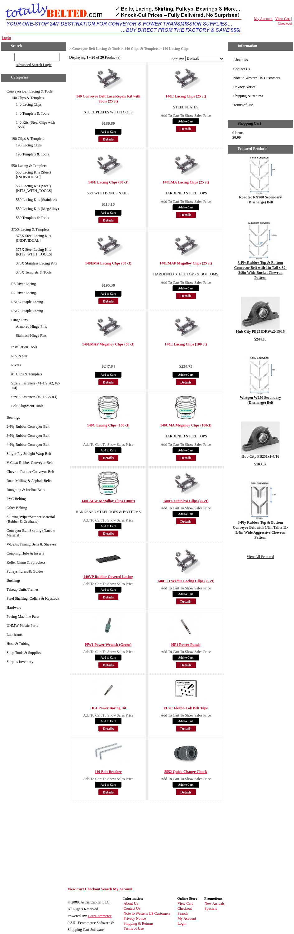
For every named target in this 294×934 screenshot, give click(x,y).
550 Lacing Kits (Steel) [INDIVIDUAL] (33, 174)
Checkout (285, 23)
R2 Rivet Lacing (23, 293)
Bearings (13, 417)
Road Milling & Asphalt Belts (29, 481)
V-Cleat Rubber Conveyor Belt (30, 462)
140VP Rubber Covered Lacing (108, 576)
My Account (263, 19)
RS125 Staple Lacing (27, 311)
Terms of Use (243, 105)
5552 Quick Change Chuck (185, 772)
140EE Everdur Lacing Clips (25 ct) (185, 581)
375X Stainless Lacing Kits (36, 263)
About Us (240, 60)
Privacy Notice (244, 87)
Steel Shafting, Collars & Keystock (33, 598)
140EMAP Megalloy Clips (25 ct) (186, 263)
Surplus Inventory (20, 662)
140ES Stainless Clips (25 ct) (185, 501)
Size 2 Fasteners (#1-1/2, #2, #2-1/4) (35, 385)
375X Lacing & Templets (30, 229)
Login (6, 38)
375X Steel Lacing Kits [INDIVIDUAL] (33, 238)
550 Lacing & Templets (28, 166)
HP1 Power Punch (186, 644)
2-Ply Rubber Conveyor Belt (28, 426)
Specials (211, 908)
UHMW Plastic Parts (22, 625)
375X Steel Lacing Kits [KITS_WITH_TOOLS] (34, 251)
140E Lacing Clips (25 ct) (186, 96)
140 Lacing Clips (29, 104)
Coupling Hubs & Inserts (25, 553)
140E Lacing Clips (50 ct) (108, 182)
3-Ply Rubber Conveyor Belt (28, 435)
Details (108, 139)
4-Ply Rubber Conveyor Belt (28, 444)
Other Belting (17, 508)
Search (106, 889)
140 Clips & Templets (27, 98)
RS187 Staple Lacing (27, 302)
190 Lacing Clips (29, 145)
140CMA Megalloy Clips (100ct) (185, 425)
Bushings (14, 580)
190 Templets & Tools (32, 154)
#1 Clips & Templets (26, 374)
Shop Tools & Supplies (24, 652)
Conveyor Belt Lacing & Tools (30, 91)
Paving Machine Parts (23, 616)
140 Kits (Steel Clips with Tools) (35, 124)
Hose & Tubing (18, 643)
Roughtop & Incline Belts (26, 490)
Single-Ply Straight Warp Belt (29, 453)
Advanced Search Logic (33, 65)
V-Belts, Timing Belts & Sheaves (31, 544)
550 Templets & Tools (32, 218)
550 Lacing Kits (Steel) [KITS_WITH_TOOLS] (34, 188)
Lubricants (14, 634)
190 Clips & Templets (27, 138)
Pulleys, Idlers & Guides (25, 571)
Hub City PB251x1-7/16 (260, 456)
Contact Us (241, 69)
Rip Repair (19, 356)
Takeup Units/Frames (23, 589)
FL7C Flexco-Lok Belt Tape (186, 708)
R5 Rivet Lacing (23, 284)
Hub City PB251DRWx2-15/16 (260, 331)
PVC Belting (16, 499)
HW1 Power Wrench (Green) (108, 644)
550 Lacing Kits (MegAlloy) (37, 209)
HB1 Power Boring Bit (108, 708)
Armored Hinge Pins (31, 326)
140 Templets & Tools (32, 113)
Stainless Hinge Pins (31, 335)
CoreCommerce (99, 916)
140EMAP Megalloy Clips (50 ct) (108, 344)
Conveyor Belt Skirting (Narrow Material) (31, 532)
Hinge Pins (19, 320)
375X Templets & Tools (34, 272)
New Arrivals (215, 903)
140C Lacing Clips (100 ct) (108, 425)
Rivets (16, 365)
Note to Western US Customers (256, 78)
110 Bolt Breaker (108, 772)
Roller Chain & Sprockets (26, 562)
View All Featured (260, 557)
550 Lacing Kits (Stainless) (36, 200)
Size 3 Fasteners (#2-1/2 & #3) (34, 397)
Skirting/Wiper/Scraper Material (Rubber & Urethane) (31, 519)
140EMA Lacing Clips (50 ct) (108, 263)
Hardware (14, 607)
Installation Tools (24, 347)
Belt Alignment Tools (27, 406)
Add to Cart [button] (108, 131)
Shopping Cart (249, 123)
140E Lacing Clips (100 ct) (186, 344)
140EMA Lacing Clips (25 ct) (186, 182)
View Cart (283, 19)
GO (10, 56)
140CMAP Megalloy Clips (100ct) (108, 501)
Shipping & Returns (248, 96)
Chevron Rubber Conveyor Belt (30, 471)
